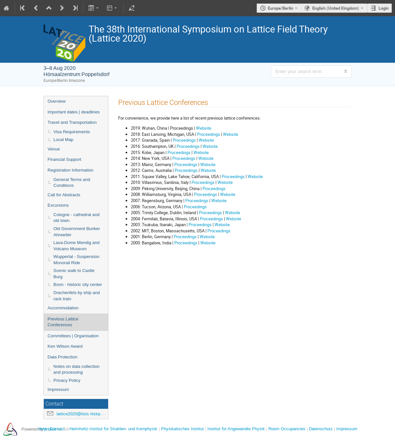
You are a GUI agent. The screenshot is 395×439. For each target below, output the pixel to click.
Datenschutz (321, 429)
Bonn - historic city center (78, 284)
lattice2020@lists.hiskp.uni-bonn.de (89, 414)
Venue (54, 149)
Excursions (58, 205)
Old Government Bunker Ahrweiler (77, 231)
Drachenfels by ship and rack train (77, 295)
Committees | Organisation (73, 335)
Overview (57, 101)
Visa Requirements (72, 131)
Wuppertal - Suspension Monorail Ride (77, 259)
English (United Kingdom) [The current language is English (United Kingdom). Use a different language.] (335, 8)
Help (42, 429)
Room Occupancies (287, 429)
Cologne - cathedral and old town (77, 217)
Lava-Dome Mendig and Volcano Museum (77, 245)
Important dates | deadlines (74, 112)
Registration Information (71, 170)
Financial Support (64, 159)
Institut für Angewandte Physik (236, 429)
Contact (57, 429)
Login (383, 8)
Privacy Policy (67, 380)
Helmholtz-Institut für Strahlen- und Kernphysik (113, 429)
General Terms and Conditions (72, 182)
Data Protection (63, 357)
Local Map (64, 139)
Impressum (58, 389)
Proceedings (208, 134)
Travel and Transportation (72, 122)
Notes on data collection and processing (77, 369)
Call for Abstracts (64, 194)
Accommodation (63, 307)
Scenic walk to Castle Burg (74, 273)
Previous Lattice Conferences (63, 322)
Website (203, 128)
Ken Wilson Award (65, 346)
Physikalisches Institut (182, 429)
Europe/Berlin (280, 8)
